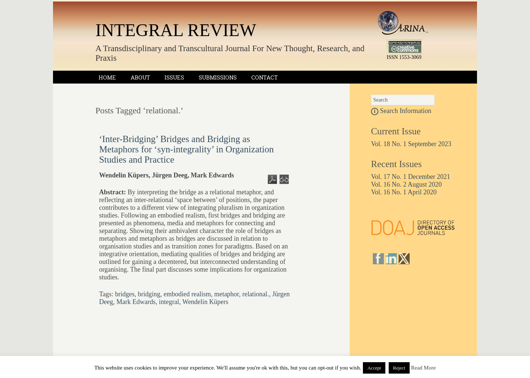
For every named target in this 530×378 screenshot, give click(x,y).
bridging (149, 294)
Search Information (401, 110)
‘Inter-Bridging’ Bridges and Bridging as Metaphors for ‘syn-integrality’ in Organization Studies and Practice (186, 149)
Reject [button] (399, 368)
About (140, 77)
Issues (174, 77)
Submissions (218, 77)
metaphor (226, 294)
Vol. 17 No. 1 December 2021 (410, 176)
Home (107, 77)
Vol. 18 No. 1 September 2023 (411, 144)
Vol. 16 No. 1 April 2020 (404, 192)
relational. (255, 294)
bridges (124, 294)
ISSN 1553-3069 (404, 57)
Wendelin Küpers (205, 301)
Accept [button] (374, 368)
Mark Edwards (135, 301)
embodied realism (187, 294)
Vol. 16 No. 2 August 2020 (406, 184)
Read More (423, 368)
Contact (264, 77)
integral (169, 301)
